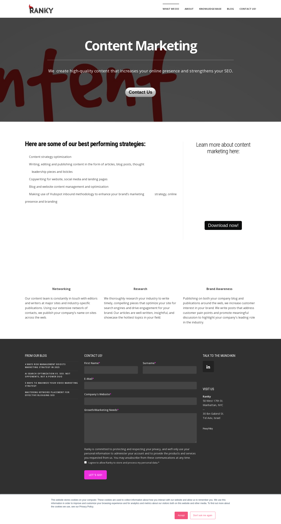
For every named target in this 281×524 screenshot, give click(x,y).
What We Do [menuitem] (171, 8)
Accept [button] (181, 515)
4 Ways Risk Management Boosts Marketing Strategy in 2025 (45, 383)
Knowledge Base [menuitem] (210, 8)
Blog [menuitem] (230, 8)
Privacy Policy (208, 446)
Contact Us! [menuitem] (247, 8)
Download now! (223, 242)
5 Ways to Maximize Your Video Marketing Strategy (51, 401)
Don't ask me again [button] (202, 515)
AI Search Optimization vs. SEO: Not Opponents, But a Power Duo (47, 392)
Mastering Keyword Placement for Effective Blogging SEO (47, 411)
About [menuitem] (189, 8)
